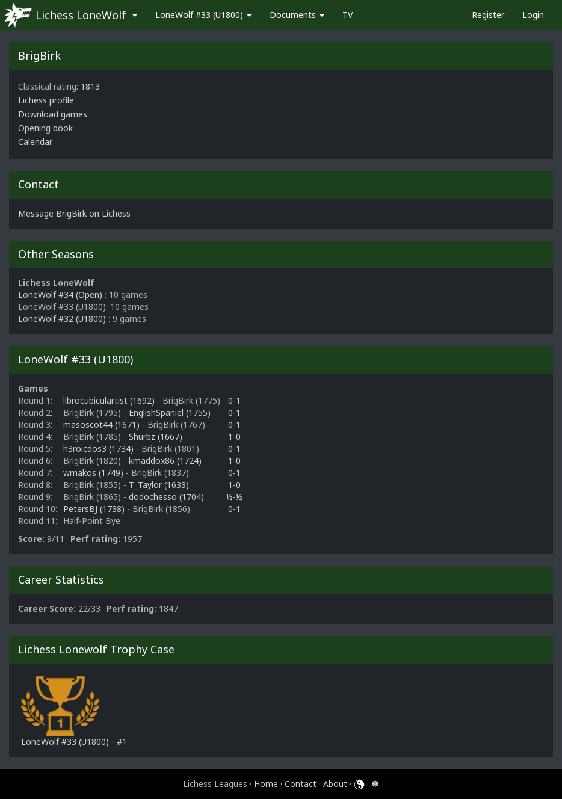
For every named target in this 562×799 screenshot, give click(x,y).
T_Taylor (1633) (159, 484)
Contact (301, 783)
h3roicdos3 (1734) (99, 448)
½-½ (234, 496)
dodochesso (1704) (166, 496)
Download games (52, 114)
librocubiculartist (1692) (110, 400)
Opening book (45, 128)
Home (266, 783)
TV (347, 14)
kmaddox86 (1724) (165, 460)
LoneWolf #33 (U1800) (203, 14)
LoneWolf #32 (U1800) (62, 318)
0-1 (234, 400)
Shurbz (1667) (155, 436)
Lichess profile (46, 100)
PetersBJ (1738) (95, 508)
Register (488, 14)
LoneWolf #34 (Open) (60, 294)
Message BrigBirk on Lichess (74, 213)
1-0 (234, 436)
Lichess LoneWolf (81, 15)
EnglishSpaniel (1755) (170, 412)
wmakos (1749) (94, 472)
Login (533, 14)
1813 (90, 86)
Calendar (35, 141)
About (335, 783)
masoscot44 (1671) (102, 424)
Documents (297, 14)
